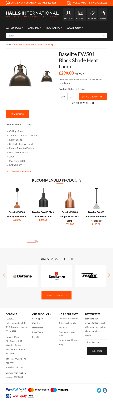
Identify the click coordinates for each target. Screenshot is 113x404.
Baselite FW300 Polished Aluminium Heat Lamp (96, 216)
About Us (63, 327)
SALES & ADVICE (23, 2)
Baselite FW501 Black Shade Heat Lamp (33, 44)
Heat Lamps (53, 27)
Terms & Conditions (68, 340)
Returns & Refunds (67, 323)
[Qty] (72, 96)
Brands (35, 336)
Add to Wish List (83, 103)
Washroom (74, 27)
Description (17, 114)
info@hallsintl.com (14, 367)
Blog (61, 344)
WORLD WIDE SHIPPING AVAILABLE (87, 3)
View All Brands (56, 295)
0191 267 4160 (13, 359)
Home (8, 44)
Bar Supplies (13, 27)
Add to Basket (93, 96)
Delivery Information (68, 318)
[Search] (54, 35)
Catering (33, 27)
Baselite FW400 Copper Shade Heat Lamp (69, 216)
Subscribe (97, 351)
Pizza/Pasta (37, 332)
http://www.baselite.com (18, 171)
